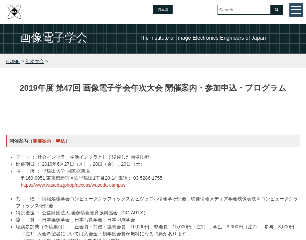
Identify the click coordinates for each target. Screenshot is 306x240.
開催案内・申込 (49, 141)
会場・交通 (259, 110)
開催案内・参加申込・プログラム (162, 110)
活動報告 (222, 110)
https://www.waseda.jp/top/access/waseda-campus (73, 185)
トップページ (49, 110)
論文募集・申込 (95, 110)
